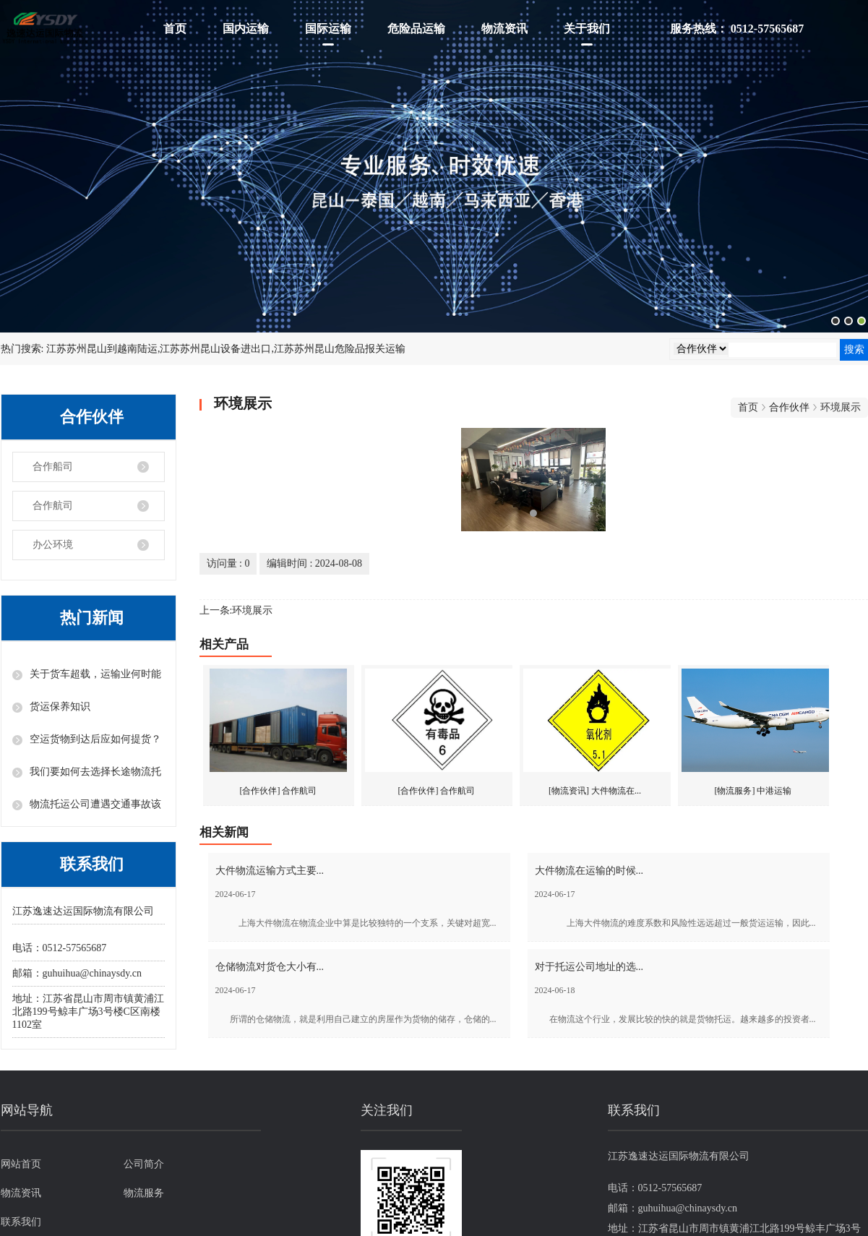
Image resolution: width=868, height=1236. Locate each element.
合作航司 (53, 505)
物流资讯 (504, 28)
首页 (174, 28)
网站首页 (21, 1164)
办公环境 (53, 544)
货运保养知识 (60, 706)
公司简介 (144, 1164)
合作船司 (53, 466)
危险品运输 (416, 28)
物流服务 (144, 1193)
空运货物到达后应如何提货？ (95, 739)
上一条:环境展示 (236, 610)
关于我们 (587, 28)
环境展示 (840, 407)
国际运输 (328, 28)
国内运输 (246, 28)
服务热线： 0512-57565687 (737, 28)
